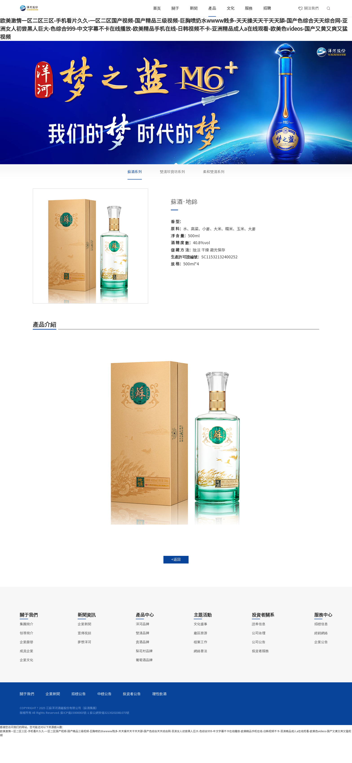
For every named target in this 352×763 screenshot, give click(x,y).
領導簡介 (26, 659)
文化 (230, 8)
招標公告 (78, 719)
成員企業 (26, 677)
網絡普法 (200, 677)
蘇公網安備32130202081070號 (109, 738)
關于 (175, 8)
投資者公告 (132, 719)
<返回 (175, 574)
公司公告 (258, 668)
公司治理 (258, 659)
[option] (90, 260)
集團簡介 (26, 650)
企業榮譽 (26, 668)
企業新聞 (84, 650)
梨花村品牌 (214, 174)
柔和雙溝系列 (213, 186)
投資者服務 (260, 677)
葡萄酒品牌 (252, 174)
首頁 (157, 8)
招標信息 (321, 650)
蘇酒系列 (135, 186)
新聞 (194, 8)
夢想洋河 (84, 668)
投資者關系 (263, 640)
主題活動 (203, 640)
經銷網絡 (321, 659)
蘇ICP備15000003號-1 (74, 738)
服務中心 (323, 640)
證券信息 (258, 650)
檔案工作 (200, 668)
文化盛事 (200, 650)
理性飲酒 (159, 719)
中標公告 (104, 719)
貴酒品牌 (176, 174)
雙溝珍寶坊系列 (172, 186)
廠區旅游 (200, 659)
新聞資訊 (87, 640)
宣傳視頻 (84, 659)
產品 (212, 8)
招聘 (267, 8)
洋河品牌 (99, 174)
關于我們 (29, 640)
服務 (249, 8)
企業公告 (321, 668)
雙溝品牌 (137, 174)
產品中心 (145, 640)
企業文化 (26, 686)
